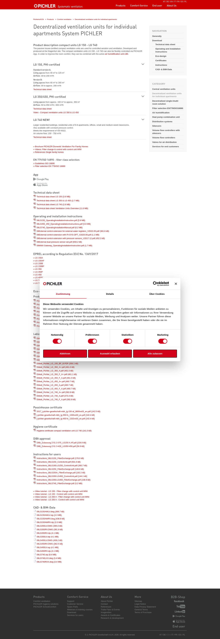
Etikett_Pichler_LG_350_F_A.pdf (56, 378)
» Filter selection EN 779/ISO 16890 (49, 166)
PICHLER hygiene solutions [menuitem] (45, 604)
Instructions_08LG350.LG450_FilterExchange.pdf (64, 480)
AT (164, 1)
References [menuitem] (106, 607)
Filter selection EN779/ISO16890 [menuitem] (167, 108)
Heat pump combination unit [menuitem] (166, 117)
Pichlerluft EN (38, 19)
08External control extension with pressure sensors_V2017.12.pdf (71, 238)
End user (179, 626)
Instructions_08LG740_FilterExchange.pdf (59, 483)
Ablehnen (65, 353)
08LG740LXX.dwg (49, 558)
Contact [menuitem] (104, 604)
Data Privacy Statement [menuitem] (145, 607)
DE (167, 1)
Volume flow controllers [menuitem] (163, 137)
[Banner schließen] (176, 284)
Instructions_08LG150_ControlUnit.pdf (59, 462)
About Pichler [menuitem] (107, 601)
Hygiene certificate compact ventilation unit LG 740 (64, 430)
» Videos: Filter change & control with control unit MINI (57, 149)
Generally (156, 36)
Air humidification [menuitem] (161, 112)
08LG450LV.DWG (49, 540)
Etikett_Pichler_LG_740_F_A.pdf (56, 399)
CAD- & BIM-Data (163, 69)
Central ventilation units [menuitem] (163, 89)
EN (171, 1)
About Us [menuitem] (172, 5)
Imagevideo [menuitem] (106, 612)
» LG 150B (38, 263)
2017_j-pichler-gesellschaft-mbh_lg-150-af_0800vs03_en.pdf (68, 411)
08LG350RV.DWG (50, 529)
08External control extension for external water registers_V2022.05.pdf (73, 231)
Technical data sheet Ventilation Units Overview (62, 208)
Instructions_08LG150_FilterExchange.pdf (60, 458)
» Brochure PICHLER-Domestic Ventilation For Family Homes (60, 146)
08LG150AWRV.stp (49, 522)
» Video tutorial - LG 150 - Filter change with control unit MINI (60, 491)
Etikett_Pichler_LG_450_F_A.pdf (56, 388)
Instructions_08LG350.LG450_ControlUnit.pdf (62, 476)
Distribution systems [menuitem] (162, 121)
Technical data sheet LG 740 (53, 204)
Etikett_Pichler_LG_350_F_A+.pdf (57, 374)
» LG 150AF (38, 260)
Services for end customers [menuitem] (165, 146)
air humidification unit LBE (116, 54)
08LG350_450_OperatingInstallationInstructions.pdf (64, 224)
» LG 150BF (38, 266)
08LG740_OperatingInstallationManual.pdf (60, 227)
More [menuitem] (138, 596)
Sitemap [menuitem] (138, 601)
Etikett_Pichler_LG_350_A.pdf (55, 371)
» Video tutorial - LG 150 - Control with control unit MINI (57, 494)
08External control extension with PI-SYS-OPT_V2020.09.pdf (68, 235)
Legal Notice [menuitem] (140, 604)
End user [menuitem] (157, 5)
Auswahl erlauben (110, 353)
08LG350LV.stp (48, 536)
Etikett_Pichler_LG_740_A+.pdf (56, 392)
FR (178, 1)
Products (50, 19)
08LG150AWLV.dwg (50, 511)
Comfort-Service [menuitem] (139, 5)
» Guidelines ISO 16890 (44, 163)
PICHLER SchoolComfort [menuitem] (44, 607)
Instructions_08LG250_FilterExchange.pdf (60, 469)
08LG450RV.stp (48, 551)
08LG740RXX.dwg (49, 562)
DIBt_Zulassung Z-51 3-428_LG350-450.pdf (60, 446)
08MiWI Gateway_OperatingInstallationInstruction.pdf (64, 245)
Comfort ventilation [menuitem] (41, 601)
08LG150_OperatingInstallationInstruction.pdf (61, 220)
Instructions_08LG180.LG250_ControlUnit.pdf (62, 465)
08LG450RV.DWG (50, 544)
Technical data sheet (165, 44)
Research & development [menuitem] (112, 618)
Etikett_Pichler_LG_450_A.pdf (55, 385)
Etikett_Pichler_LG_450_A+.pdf (56, 381)
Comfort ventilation (64, 19)
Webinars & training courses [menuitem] (79, 609)
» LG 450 (37, 275)
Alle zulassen (155, 353)
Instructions (161, 65)
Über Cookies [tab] (157, 294)
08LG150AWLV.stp (49, 515)
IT (175, 1)
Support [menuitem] (70, 601)
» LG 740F (38, 283)
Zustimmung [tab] (63, 294)
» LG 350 (37, 269)
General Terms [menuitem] (141, 609)
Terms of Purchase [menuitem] (143, 612)
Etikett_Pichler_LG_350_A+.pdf (56, 367)
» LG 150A (38, 258)
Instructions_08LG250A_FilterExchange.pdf (61, 472)
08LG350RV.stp (48, 533)
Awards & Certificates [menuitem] (110, 615)
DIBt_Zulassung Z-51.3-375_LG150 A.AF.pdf (61, 443)
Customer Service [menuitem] (75, 604)
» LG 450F (38, 277)
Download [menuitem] (71, 612)
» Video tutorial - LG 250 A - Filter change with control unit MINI (61, 497)
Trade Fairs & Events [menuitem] (110, 609)
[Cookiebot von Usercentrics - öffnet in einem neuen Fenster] (155, 283)
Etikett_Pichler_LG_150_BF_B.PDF (57, 363)
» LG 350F (38, 272)
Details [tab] (110, 294)
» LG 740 (37, 280)
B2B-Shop (178, 597)
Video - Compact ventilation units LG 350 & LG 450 (56, 112)
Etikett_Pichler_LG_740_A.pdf (55, 396)
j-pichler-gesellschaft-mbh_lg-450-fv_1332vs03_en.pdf (66, 418)
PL (186, 1)
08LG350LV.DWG (49, 526)
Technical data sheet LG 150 (53, 196)
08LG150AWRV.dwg (51, 519)
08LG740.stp (46, 554)
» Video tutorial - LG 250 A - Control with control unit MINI (58, 499)
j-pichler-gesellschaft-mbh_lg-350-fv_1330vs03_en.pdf (66, 415)
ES (182, 1)
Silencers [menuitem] (156, 126)
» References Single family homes (48, 152)
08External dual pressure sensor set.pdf (59, 242)
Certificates (160, 60)
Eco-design (160, 56)
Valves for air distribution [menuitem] (164, 142)
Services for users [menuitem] (75, 615)
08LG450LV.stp (48, 547)
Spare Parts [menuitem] (72, 607)
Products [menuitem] (120, 5)
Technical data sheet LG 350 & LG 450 (58, 200)
